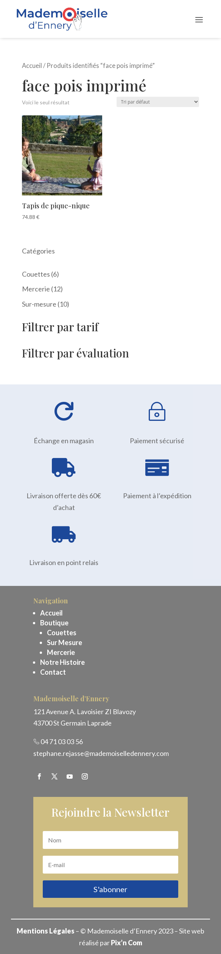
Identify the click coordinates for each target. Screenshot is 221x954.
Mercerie (61, 652)
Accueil (32, 65)
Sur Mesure (64, 642)
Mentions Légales (46, 931)
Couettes (61, 632)
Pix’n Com (126, 942)
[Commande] (158, 102)
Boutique (54, 623)
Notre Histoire (62, 662)
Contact (53, 672)
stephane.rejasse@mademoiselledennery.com (101, 753)
